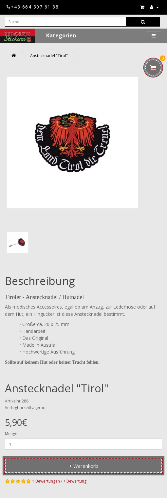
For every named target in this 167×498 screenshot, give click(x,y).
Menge (11, 433)
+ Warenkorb (83, 466)
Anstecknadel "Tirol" (49, 55)
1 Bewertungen (46, 481)
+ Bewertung (74, 481)
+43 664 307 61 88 (33, 7)
